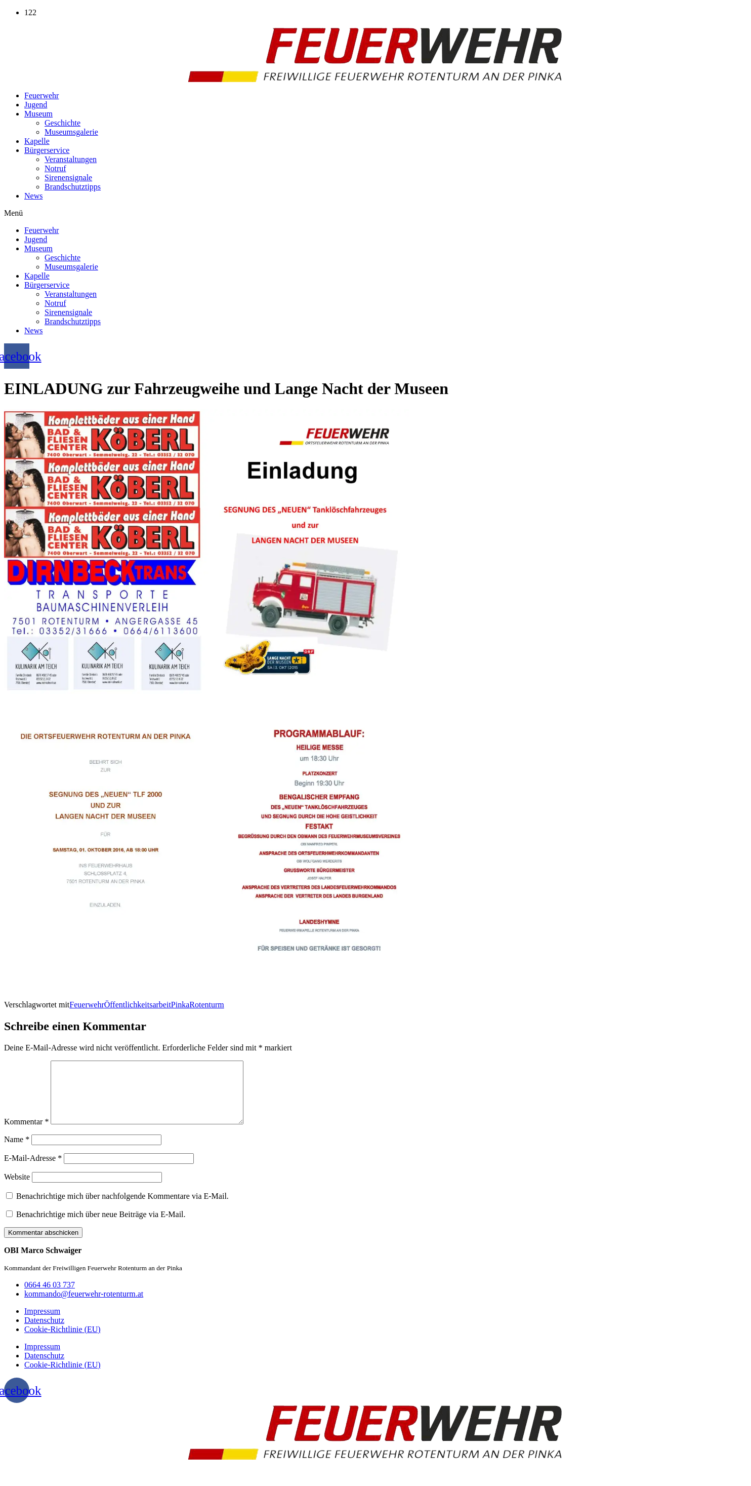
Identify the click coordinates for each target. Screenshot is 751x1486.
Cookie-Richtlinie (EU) (62, 1341)
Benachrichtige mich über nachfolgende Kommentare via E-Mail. (122, 1208)
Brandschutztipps (73, 186)
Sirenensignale (68, 177)
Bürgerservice (46, 150)
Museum (38, 113)
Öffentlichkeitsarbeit (137, 1004)
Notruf (55, 168)
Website (17, 1189)
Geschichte (62, 123)
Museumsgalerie (71, 132)
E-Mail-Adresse (33, 1170)
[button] (375, 213)
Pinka (180, 1004)
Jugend (35, 104)
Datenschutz (44, 1332)
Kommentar (26, 1133)
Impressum (42, 1323)
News (33, 195)
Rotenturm (206, 1004)
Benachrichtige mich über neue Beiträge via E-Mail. (101, 1226)
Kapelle (37, 141)
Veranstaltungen (71, 159)
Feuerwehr (41, 95)
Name (16, 1151)
